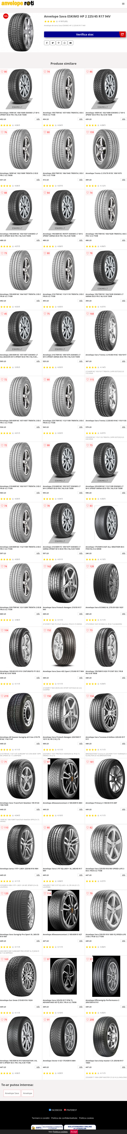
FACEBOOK (55, 1110)
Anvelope (27, 1093)
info (38, 119)
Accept (74, 1131)
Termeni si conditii (41, 1118)
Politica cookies (86, 1118)
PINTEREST (70, 1110)
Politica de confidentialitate (64, 1118)
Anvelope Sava (12, 1093)
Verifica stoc (101, 34)
